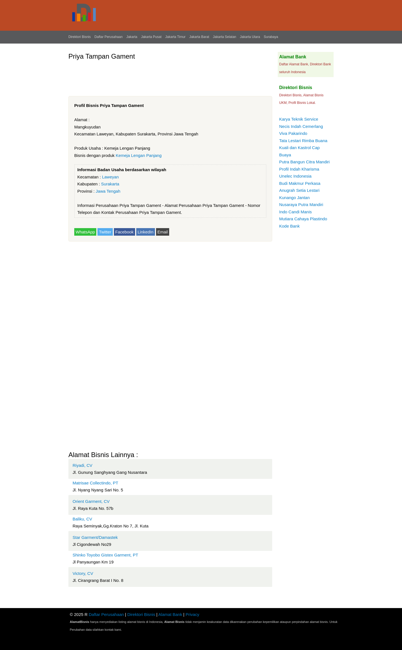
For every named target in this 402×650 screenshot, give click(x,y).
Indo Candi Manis (295, 211)
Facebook (124, 232)
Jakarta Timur (175, 37)
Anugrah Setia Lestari (299, 190)
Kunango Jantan (294, 197)
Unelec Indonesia (295, 176)
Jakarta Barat (199, 37)
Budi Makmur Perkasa (299, 183)
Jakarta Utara (250, 37)
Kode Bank (289, 226)
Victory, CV (83, 573)
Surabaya (271, 37)
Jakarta (131, 37)
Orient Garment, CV (91, 501)
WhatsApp (85, 232)
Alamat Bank (170, 614)
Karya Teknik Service (298, 119)
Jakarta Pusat (151, 37)
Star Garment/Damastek (95, 537)
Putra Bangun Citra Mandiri (304, 161)
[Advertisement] (170, 76)
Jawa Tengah (108, 191)
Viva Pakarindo (293, 133)
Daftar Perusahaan (108, 37)
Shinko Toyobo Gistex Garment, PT (105, 555)
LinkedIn (146, 232)
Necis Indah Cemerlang (301, 126)
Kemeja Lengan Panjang (138, 155)
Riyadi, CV (82, 465)
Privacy (192, 614)
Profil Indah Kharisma (299, 169)
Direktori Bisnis (79, 37)
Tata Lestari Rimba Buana (303, 140)
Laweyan (110, 177)
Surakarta (110, 183)
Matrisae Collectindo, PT (95, 483)
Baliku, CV (82, 519)
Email (162, 232)
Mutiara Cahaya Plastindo (303, 218)
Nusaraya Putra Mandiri (301, 204)
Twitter (105, 232)
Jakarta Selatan (224, 37)
